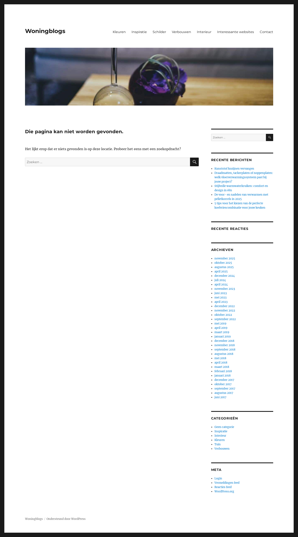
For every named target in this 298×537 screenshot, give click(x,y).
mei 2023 (220, 297)
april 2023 (220, 302)
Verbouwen (181, 32)
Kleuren (119, 32)
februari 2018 (223, 371)
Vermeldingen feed (226, 483)
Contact (266, 32)
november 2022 (224, 310)
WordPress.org (224, 491)
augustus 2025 (224, 267)
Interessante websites (235, 32)
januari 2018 (222, 375)
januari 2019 (222, 336)
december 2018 (224, 341)
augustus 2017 (223, 393)
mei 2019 (220, 323)
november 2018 (224, 345)
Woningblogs (45, 30)
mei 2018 (220, 358)
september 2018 (224, 349)
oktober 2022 (223, 315)
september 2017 (224, 388)
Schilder (159, 32)
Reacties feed (223, 487)
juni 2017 (220, 397)
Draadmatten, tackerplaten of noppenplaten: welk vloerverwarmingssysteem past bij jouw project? (243, 177)
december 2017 (224, 380)
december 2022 (224, 306)
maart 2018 (221, 367)
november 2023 (224, 289)
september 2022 (225, 319)
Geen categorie (224, 427)
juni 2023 (220, 293)
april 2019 (220, 328)
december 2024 (224, 276)
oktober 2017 (223, 384)
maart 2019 (221, 332)
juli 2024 (220, 280)
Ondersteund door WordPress (66, 519)
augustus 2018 (223, 354)
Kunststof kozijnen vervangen (234, 168)
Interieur (204, 32)
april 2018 (220, 362)
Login (218, 478)
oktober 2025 (223, 263)
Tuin (217, 444)
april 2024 (221, 284)
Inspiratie (139, 32)
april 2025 (221, 271)
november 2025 (224, 258)
